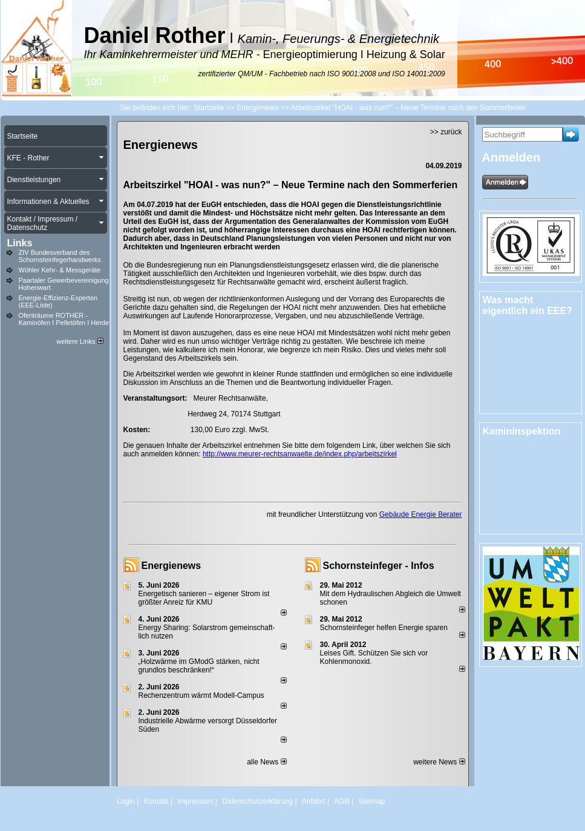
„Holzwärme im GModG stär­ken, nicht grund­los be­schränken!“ (199, 665)
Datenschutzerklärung (257, 801)
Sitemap (371, 801)
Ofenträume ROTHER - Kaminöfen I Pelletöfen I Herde (64, 319)
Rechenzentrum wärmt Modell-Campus (201, 695)
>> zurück (446, 132)
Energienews (171, 565)
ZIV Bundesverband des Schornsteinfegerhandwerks (60, 256)
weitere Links (79, 341)
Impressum (195, 801)
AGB (341, 801)
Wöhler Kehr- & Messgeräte (60, 270)
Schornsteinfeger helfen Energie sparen (384, 627)
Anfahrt (313, 801)
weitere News (439, 762)
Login (126, 801)
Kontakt (156, 801)
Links (20, 243)
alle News (266, 762)
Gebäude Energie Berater (420, 514)
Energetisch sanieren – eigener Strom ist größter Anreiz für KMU (204, 598)
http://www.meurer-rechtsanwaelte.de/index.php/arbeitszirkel (300, 454)
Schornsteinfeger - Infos (378, 565)
